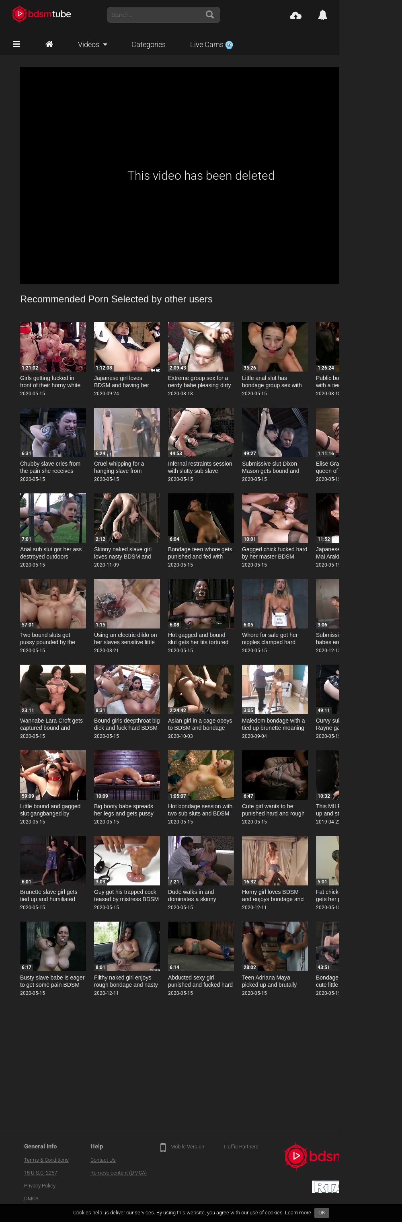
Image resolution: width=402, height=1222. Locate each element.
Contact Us (103, 1160)
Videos (88, 44)
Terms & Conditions (46, 1160)
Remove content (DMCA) (118, 1173)
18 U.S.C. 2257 (40, 1173)
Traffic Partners (240, 1147)
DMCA (31, 1198)
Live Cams (211, 44)
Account (373, 15)
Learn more (298, 1213)
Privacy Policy (39, 1186)
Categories (148, 44)
